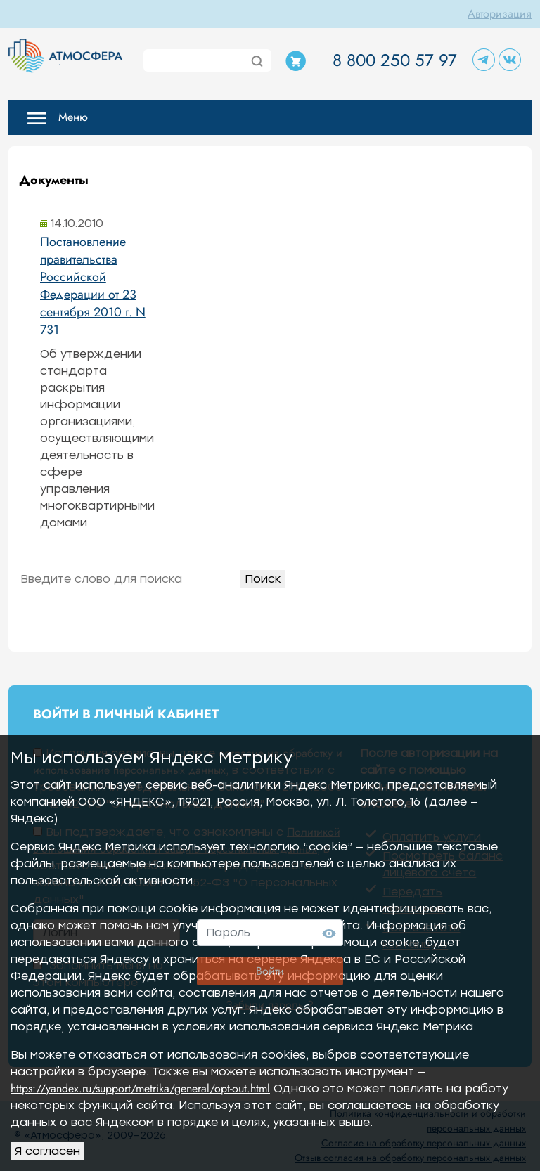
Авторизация (500, 14)
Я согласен (47, 1151)
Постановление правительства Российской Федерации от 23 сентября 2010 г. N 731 (93, 286)
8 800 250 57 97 (395, 60)
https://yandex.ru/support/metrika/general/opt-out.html (140, 1088)
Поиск (263, 579)
